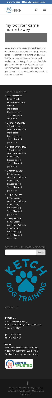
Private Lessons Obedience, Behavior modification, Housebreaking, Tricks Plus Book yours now (16, 109)
